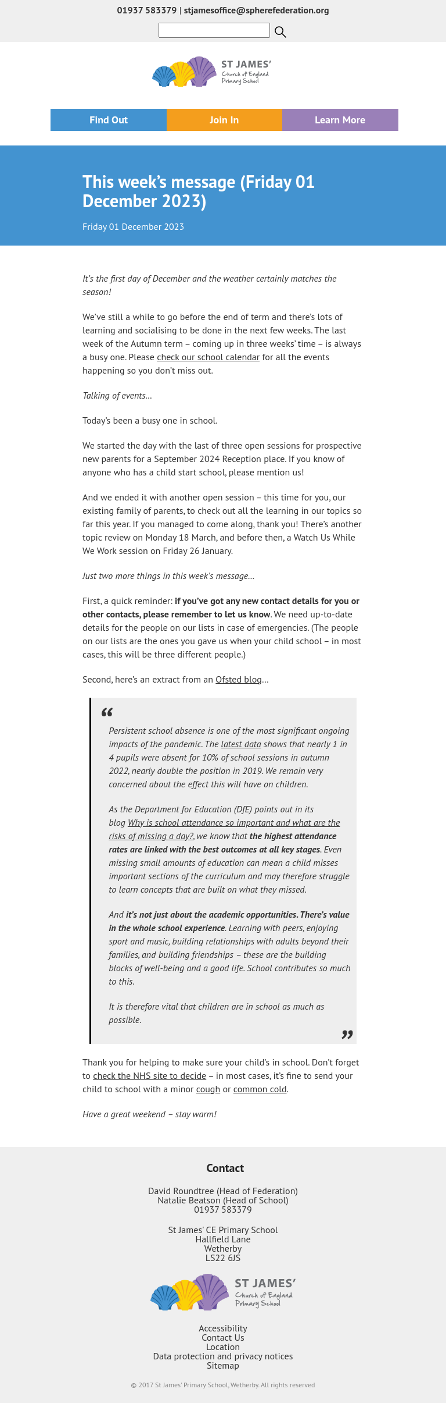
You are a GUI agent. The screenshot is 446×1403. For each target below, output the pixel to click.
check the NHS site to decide (149, 1075)
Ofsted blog (238, 679)
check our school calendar (208, 357)
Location (223, 1346)
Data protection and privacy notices (223, 1356)
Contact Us (223, 1337)
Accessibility (223, 1328)
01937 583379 (147, 10)
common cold (260, 1089)
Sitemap (223, 1365)
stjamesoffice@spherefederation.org (256, 10)
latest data (241, 744)
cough (208, 1089)
